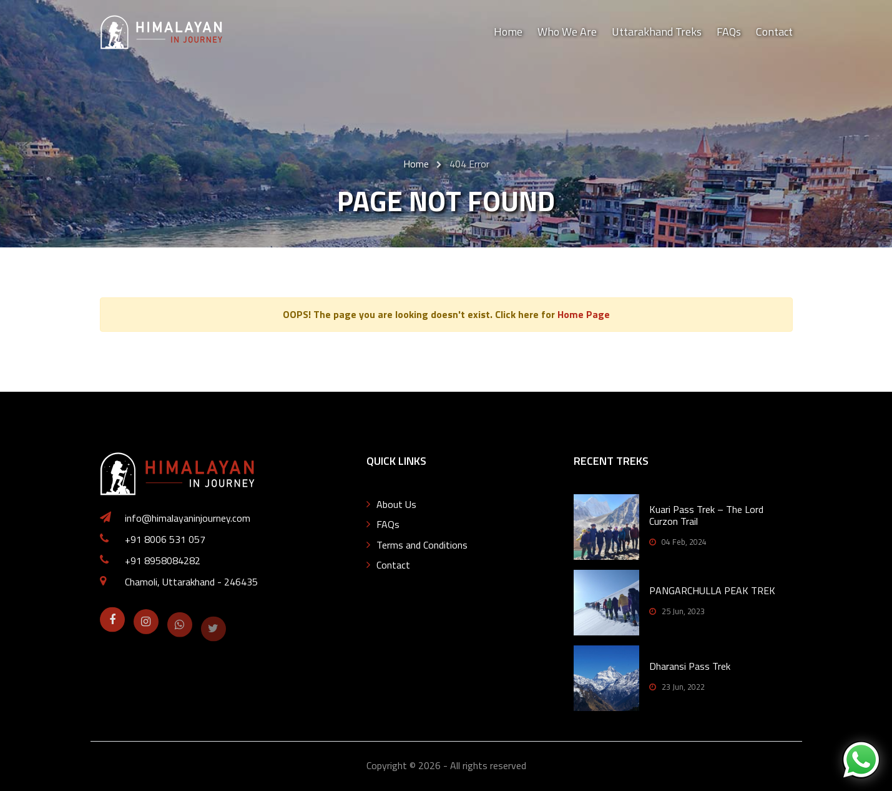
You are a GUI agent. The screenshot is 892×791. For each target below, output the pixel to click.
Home (508, 31)
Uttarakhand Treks (657, 31)
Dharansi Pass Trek (689, 666)
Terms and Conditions (422, 544)
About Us (396, 504)
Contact (774, 31)
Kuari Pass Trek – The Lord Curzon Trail (706, 515)
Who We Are (567, 31)
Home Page (583, 314)
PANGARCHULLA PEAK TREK (712, 590)
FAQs (729, 31)
